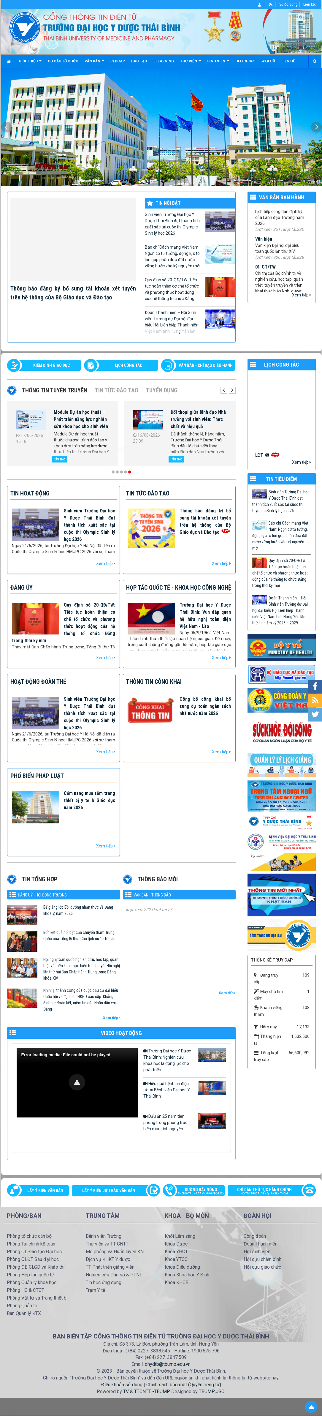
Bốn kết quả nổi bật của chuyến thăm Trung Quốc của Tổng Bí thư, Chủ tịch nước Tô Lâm (80, 935)
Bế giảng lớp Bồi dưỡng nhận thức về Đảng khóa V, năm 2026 (78, 910)
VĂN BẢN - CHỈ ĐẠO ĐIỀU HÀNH (206, 365)
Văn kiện (263, 243)
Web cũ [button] (268, 61)
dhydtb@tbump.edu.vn (168, 1364)
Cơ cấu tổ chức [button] (63, 61)
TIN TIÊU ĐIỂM (281, 479)
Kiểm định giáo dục (51, 365)
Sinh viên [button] (218, 63)
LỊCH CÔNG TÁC (128, 365)
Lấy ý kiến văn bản (45, 1190)
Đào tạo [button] (139, 61)
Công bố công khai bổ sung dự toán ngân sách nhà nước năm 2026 (205, 706)
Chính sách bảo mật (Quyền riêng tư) (183, 1384)
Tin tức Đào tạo (116, 390)
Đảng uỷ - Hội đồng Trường (42, 895)
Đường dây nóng (197, 1191)
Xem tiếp (301, 295)
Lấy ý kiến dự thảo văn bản (108, 1190)
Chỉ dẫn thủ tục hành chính (269, 1191)
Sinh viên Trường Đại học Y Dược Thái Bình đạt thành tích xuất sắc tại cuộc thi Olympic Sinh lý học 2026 (190, 223)
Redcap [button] (117, 61)
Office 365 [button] (245, 61)
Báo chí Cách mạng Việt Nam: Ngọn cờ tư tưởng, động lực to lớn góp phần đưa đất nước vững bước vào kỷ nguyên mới (190, 256)
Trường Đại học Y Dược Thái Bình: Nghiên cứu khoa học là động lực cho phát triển (184, 1060)
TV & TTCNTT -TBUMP (146, 1391)
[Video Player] (77, 1082)
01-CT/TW (265, 271)
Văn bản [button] (94, 63)
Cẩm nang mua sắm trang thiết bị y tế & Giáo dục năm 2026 (89, 800)
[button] (77, 1082)
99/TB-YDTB (267, 209)
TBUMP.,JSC (211, 1391)
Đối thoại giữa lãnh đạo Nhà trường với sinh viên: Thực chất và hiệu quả (198, 419)
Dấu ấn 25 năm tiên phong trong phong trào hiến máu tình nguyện (184, 1122)
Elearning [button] (163, 61)
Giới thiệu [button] (30, 63)
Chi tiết (59, 459)
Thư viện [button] (190, 63)
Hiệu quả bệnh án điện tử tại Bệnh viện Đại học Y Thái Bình (184, 1089)
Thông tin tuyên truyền (54, 390)
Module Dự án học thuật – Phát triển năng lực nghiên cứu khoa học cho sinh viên (81, 419)
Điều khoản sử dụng (121, 1384)
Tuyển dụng (161, 390)
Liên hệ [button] (288, 61)
